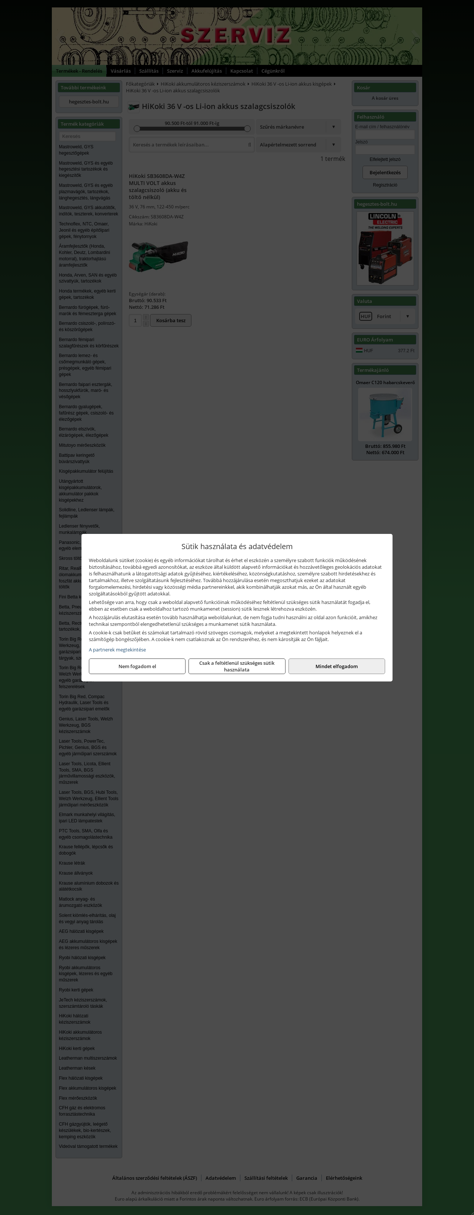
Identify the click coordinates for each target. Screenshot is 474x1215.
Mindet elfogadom (337, 666)
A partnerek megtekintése (117, 649)
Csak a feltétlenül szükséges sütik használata (236, 666)
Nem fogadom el (137, 666)
